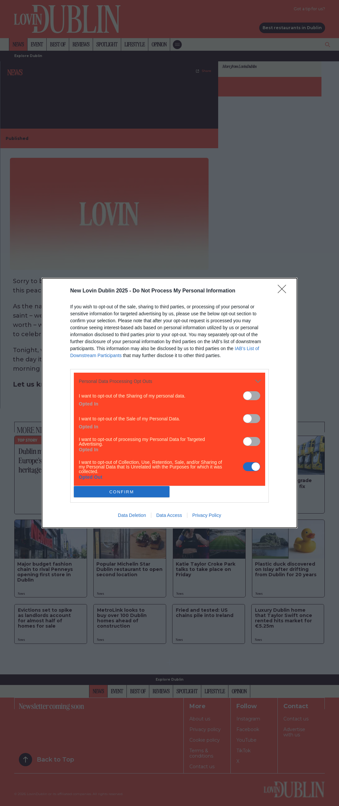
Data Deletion (132, 515)
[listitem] (169, 381)
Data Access (169, 515)
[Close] (284, 291)
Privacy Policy (206, 515)
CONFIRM (121, 491)
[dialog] (169, 403)
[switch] (251, 395)
